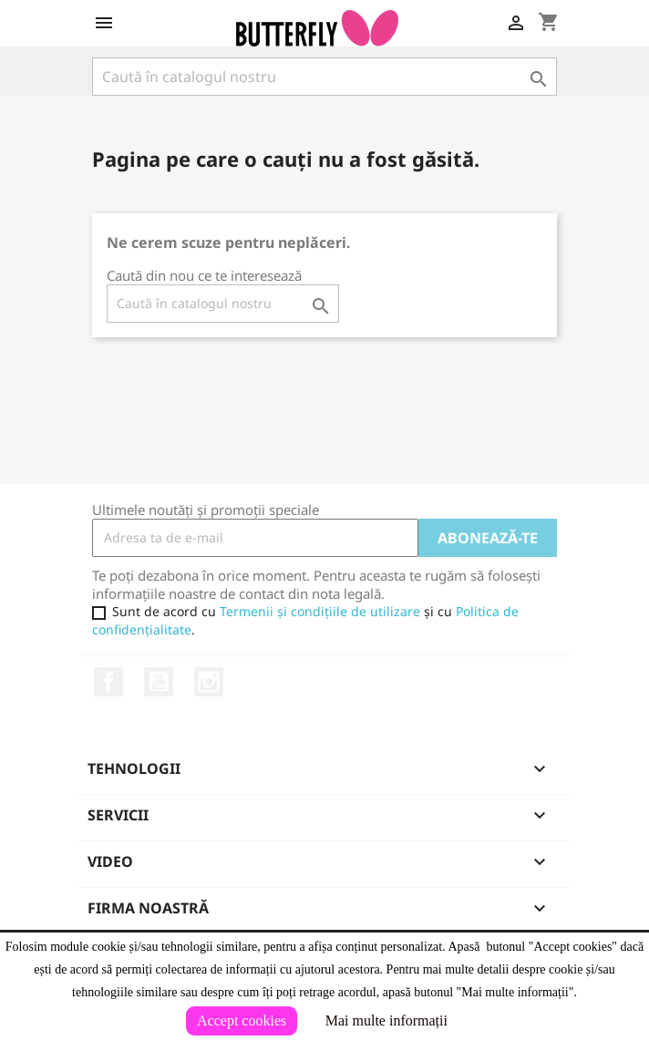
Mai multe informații (386, 1020)
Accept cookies (241, 1020)
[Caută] (324, 76)
